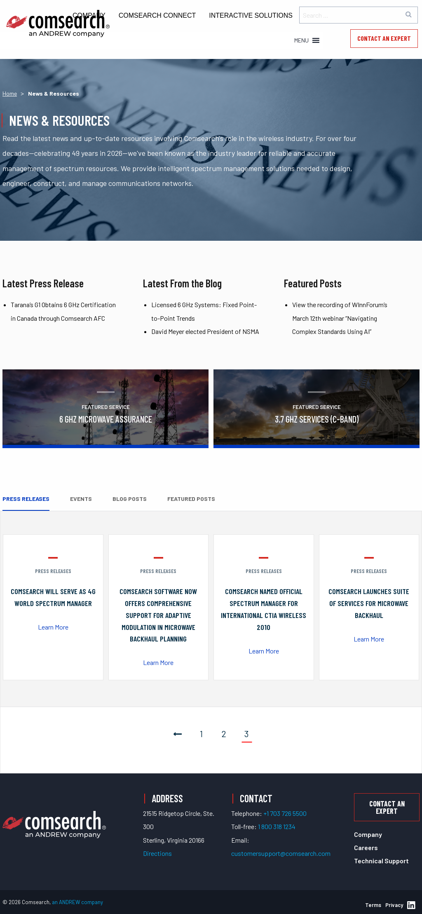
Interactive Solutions (251, 15)
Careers (366, 847)
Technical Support (381, 861)
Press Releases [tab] (25, 498)
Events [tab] (81, 498)
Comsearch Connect (157, 15)
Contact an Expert (384, 38)
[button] (301, 40)
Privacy (394, 905)
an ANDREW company (77, 902)
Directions (157, 853)
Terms (373, 905)
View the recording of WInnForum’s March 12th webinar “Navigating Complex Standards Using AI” (339, 318)
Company (368, 834)
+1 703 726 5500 (285, 813)
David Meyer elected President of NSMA (205, 331)
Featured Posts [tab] (191, 498)
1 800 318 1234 (276, 826)
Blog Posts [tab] (130, 498)
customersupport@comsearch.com (281, 853)
